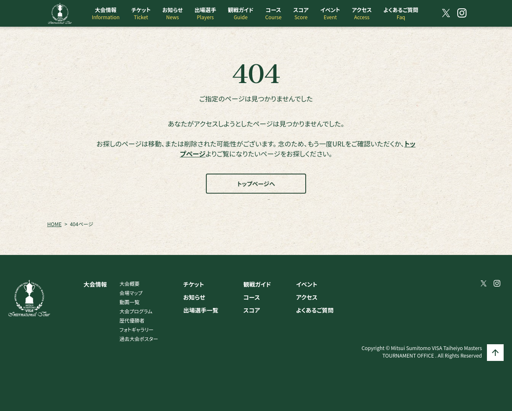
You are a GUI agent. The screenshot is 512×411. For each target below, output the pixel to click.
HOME (54, 223)
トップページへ (256, 183)
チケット (193, 284)
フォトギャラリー (136, 329)
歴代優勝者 (131, 320)
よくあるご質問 (315, 310)
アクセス (306, 297)
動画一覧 (129, 301)
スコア (251, 310)
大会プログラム (135, 311)
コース (251, 297)
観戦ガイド (257, 284)
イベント (306, 284)
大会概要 (129, 283)
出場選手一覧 (200, 310)
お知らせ (194, 297)
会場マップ (130, 292)
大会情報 (95, 284)
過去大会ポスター (138, 338)
